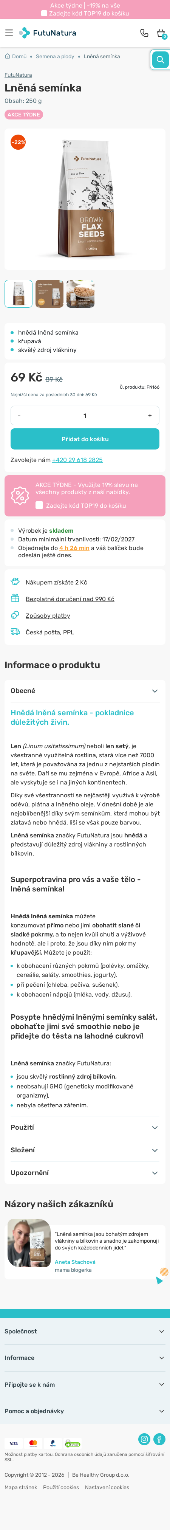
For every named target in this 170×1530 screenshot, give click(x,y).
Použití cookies (61, 1487)
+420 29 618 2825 (77, 459)
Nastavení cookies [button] (107, 1487)
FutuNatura (18, 75)
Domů (15, 56)
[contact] (144, 32)
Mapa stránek (21, 1487)
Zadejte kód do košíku (89, 13)
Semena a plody (55, 56)
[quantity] (85, 415)
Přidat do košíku (85, 439)
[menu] (11, 33)
